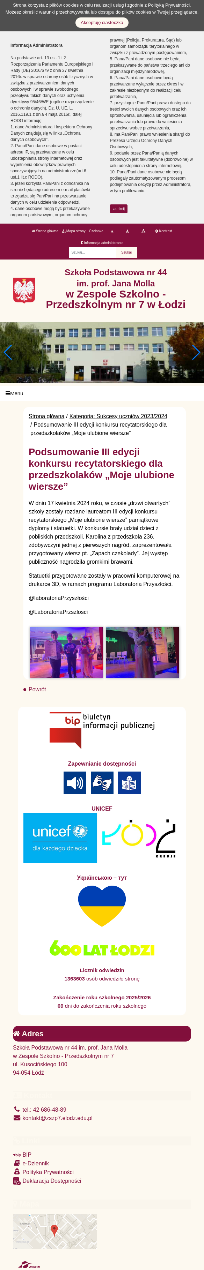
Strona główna (45, 231)
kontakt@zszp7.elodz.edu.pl (53, 1118)
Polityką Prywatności (169, 5)
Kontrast (163, 231)
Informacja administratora (102, 243)
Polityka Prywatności (43, 1171)
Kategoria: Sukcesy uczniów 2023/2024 (118, 416)
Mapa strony (74, 231)
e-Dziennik (31, 1163)
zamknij (119, 209)
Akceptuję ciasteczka (102, 22)
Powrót (37, 689)
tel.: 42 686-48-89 (39, 1110)
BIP (22, 1155)
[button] (196, 352)
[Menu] (102, 393)
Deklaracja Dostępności (47, 1181)
